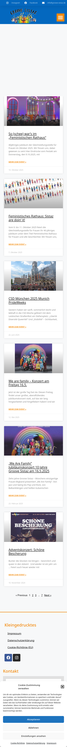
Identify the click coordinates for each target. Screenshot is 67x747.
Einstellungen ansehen (33, 735)
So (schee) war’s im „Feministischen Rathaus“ (27, 136)
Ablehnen (33, 727)
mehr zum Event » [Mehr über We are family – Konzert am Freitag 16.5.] (17, 409)
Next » (47, 595)
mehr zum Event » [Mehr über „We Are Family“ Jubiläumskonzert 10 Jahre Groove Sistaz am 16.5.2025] (17, 495)
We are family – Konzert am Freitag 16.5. (29, 383)
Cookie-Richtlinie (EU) (20, 647)
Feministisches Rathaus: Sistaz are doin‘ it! (31, 218)
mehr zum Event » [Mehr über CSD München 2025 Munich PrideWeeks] (17, 327)
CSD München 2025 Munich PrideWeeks (29, 300)
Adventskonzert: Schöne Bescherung (27, 552)
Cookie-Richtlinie (18, 743)
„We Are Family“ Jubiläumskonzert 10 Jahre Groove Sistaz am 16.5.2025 (29, 467)
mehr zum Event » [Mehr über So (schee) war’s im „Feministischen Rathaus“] (17, 162)
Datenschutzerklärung (35, 743)
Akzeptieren (33, 719)
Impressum (51, 743)
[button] (62, 686)
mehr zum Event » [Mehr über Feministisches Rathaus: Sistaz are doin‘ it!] (17, 244)
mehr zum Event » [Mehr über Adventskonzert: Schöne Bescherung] (17, 574)
